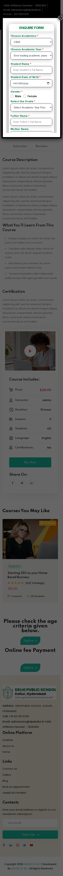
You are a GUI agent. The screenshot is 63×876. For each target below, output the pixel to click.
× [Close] (60, 18)
